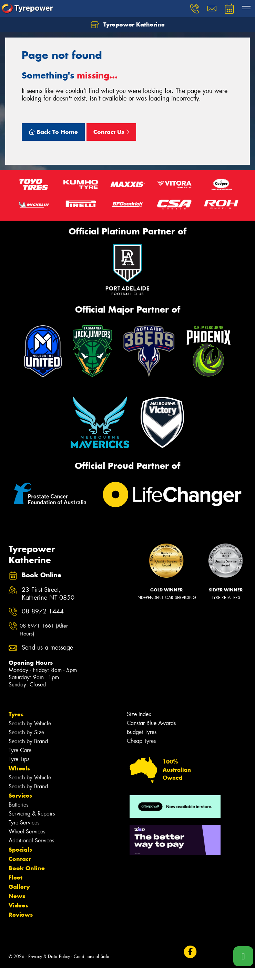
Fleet (15, 877)
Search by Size (26, 732)
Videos (18, 905)
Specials (20, 849)
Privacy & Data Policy (49, 956)
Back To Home (53, 132)
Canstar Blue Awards (151, 723)
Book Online (27, 868)
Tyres (16, 714)
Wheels (19, 768)
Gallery (19, 887)
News (17, 896)
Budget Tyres (141, 732)
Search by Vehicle (30, 723)
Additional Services (31, 840)
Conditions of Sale (91, 956)
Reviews (21, 914)
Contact (20, 859)
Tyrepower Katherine (128, 25)
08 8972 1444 (43, 611)
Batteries (18, 804)
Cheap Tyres (141, 741)
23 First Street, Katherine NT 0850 (48, 594)
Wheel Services (27, 831)
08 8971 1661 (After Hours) (44, 629)
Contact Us (111, 132)
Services (20, 795)
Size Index (139, 714)
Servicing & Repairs (32, 813)
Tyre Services (24, 822)
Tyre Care (20, 750)
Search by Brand (28, 741)
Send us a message (47, 648)
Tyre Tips (19, 759)
